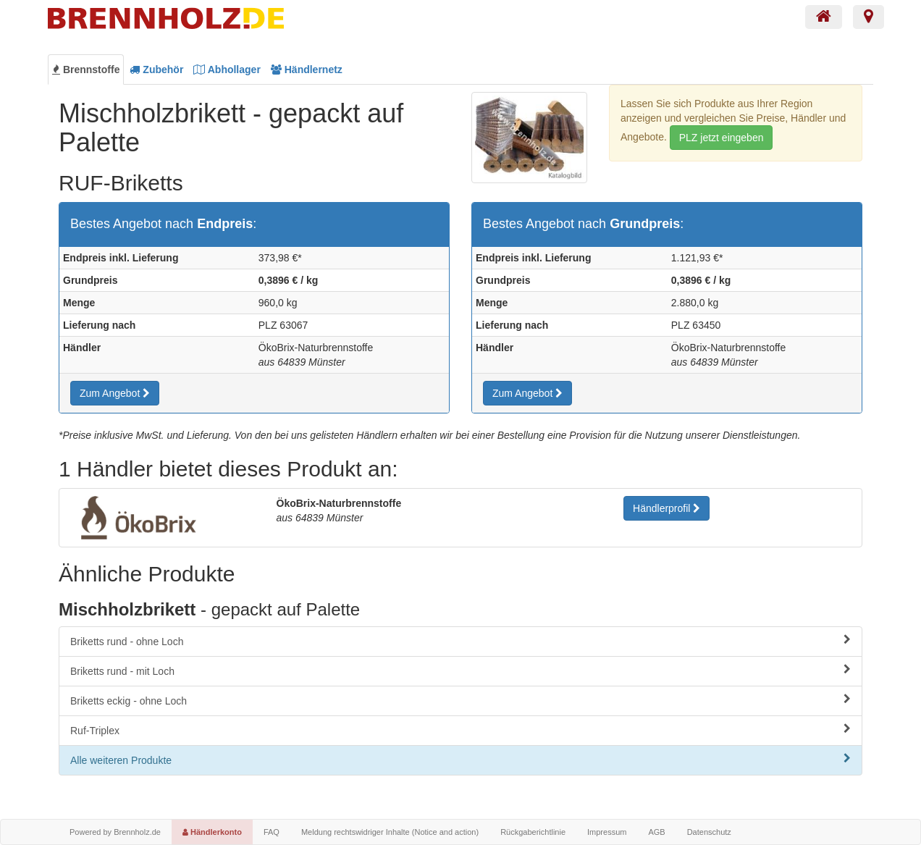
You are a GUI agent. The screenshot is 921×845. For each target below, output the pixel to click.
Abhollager (227, 69)
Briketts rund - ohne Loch (460, 640)
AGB (656, 832)
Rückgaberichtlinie (532, 832)
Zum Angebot (115, 393)
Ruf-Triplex (460, 729)
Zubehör (156, 69)
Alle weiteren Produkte (460, 759)
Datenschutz (709, 832)
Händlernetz (306, 69)
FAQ (271, 832)
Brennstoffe (85, 69)
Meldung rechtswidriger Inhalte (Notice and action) (390, 832)
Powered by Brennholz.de (115, 832)
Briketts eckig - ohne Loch (460, 700)
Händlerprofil (666, 508)
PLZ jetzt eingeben (721, 137)
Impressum (606, 832)
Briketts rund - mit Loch (460, 670)
